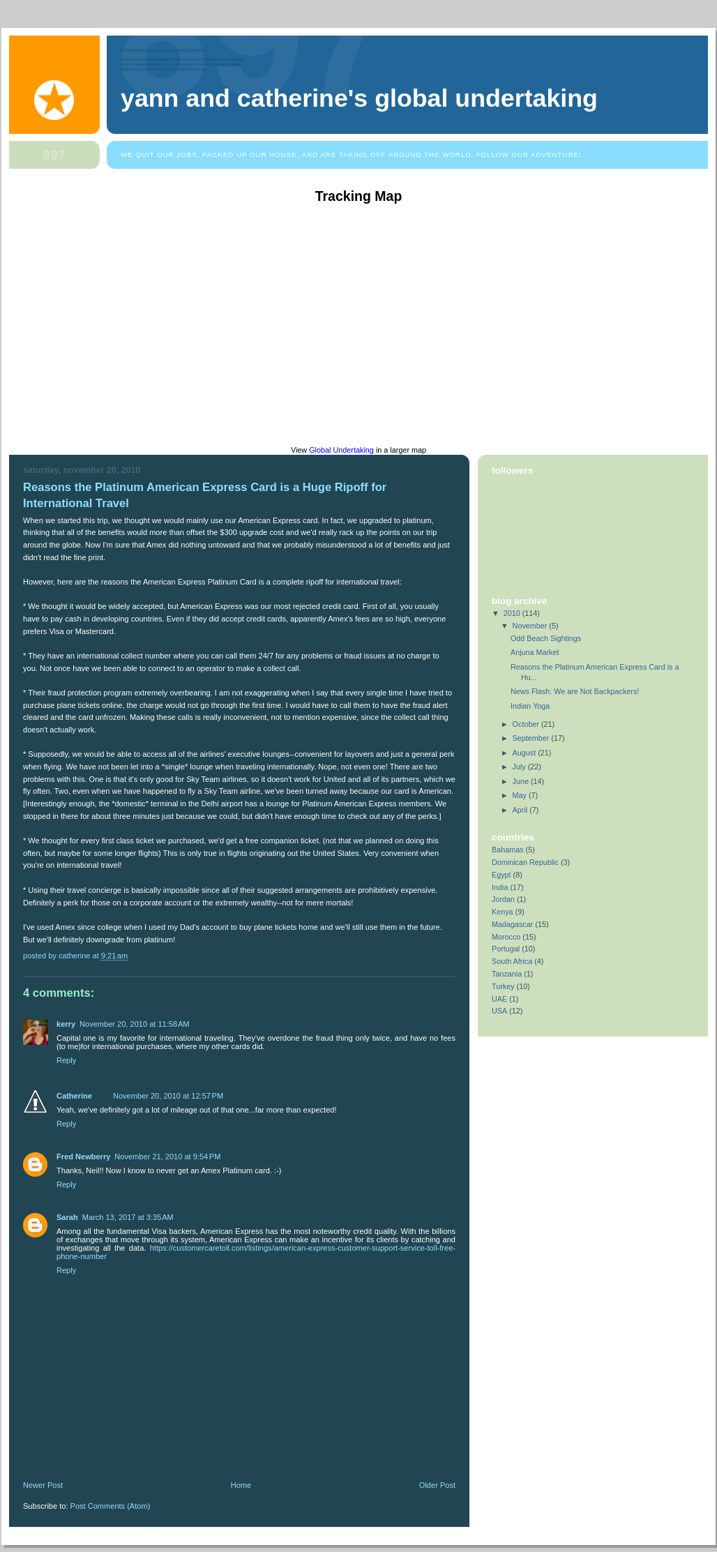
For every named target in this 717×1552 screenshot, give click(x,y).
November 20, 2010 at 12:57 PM (168, 1096)
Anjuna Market (535, 652)
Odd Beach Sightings (546, 638)
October (527, 724)
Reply (66, 1060)
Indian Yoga (530, 706)
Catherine (74, 1096)
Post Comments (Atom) (110, 1506)
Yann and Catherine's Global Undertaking (359, 98)
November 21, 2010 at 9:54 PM (167, 1156)
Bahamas (508, 849)
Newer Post (43, 1485)
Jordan (503, 899)
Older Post (437, 1485)
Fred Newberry (83, 1156)
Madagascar (512, 924)
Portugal (506, 948)
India (500, 887)
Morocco (506, 937)
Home (241, 1485)
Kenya (502, 911)
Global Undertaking (341, 450)
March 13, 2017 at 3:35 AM (128, 1217)
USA (499, 1011)
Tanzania (507, 974)
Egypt (501, 875)
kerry (65, 1024)
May (521, 795)
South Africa (512, 961)
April (521, 810)
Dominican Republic (525, 862)
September (532, 738)
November (531, 625)
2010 (513, 613)
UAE (499, 999)
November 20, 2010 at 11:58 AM (135, 1024)
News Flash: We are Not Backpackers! (575, 691)
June (522, 781)
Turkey (503, 986)
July (520, 766)
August (525, 752)
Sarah (67, 1217)
